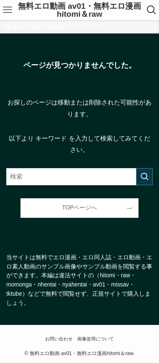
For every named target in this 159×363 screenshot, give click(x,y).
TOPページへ (79, 208)
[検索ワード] (79, 176)
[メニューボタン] (7, 10)
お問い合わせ (59, 338)
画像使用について (95, 338)
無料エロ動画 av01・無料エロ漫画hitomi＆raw (79, 10)
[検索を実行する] (144, 176)
